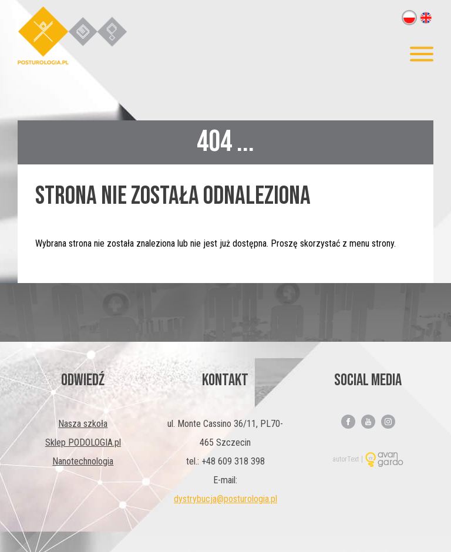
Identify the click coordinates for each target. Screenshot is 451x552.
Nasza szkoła (82, 423)
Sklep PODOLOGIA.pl (83, 442)
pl (409, 17)
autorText (345, 459)
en (425, 17)
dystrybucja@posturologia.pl (225, 498)
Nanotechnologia (82, 461)
